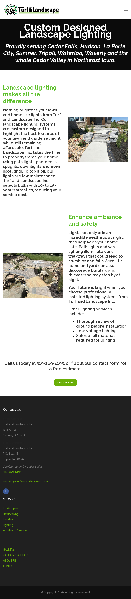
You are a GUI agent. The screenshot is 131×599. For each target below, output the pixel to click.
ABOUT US (9, 560)
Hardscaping (10, 514)
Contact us (65, 383)
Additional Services (15, 530)
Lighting (8, 525)
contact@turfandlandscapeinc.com (25, 481)
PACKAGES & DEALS (16, 555)
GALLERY (8, 549)
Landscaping (11, 508)
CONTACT (9, 566)
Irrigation (8, 519)
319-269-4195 (12, 472)
